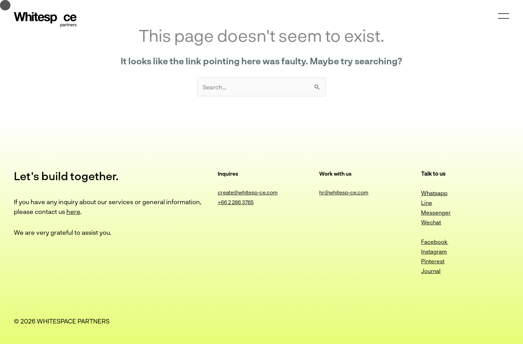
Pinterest (432, 261)
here (73, 211)
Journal (431, 270)
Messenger (436, 212)
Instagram (434, 251)
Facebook (434, 241)
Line (426, 202)
